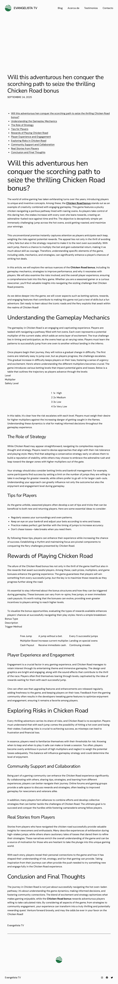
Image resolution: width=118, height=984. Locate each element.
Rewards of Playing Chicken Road (29, 132)
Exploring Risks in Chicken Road (28, 140)
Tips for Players (19, 129)
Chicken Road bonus (78, 203)
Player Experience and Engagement (31, 136)
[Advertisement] (59, 42)
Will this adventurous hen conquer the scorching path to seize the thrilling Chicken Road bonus (55, 84)
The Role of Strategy (22, 125)
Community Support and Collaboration (33, 144)
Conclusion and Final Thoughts (28, 152)
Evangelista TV (25, 8)
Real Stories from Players (25, 148)
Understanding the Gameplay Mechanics (34, 121)
